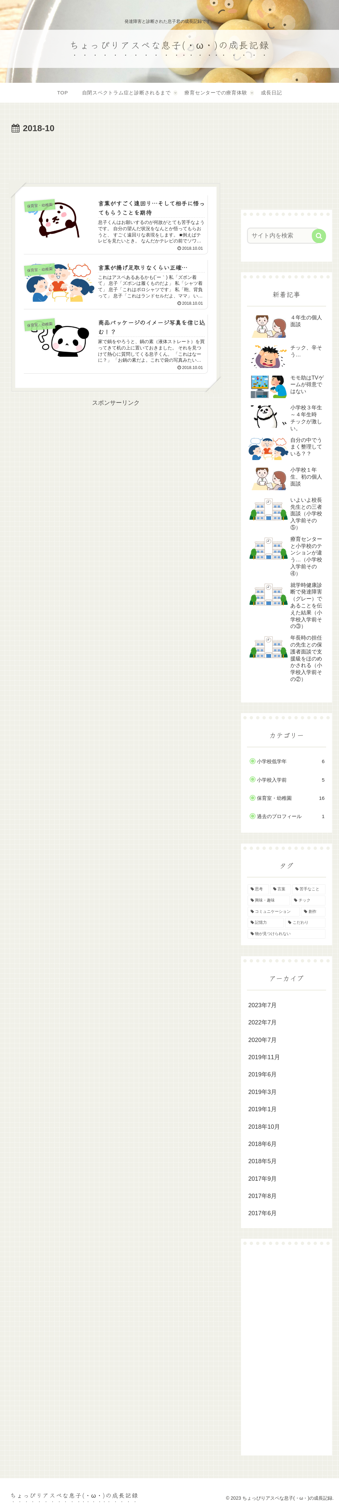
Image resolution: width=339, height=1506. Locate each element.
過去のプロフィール (290, 816)
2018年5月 (262, 1161)
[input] (283, 236)
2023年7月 (262, 1005)
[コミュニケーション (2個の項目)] (274, 912)
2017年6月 (262, 1213)
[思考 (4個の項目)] (258, 889)
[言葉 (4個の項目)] (280, 889)
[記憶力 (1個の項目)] (266, 923)
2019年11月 (264, 1057)
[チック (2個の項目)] (308, 901)
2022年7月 (262, 1022)
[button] (319, 236)
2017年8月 (262, 1196)
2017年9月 (262, 1178)
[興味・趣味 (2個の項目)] (269, 901)
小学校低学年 (290, 761)
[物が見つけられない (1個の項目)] (286, 934)
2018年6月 (262, 1144)
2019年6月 (262, 1074)
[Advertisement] (116, 156)
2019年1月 (262, 1109)
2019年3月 (262, 1092)
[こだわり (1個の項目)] (305, 923)
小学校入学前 (290, 780)
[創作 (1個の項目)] (313, 912)
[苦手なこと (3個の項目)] (308, 889)
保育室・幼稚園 (290, 798)
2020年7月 (262, 1040)
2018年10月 (264, 1126)
